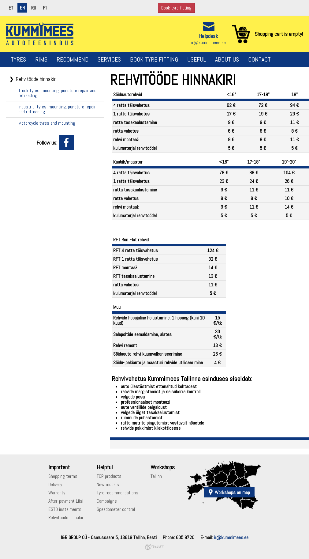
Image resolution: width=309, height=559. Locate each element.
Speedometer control (116, 509)
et (11, 8)
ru (33, 8)
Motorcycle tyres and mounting (46, 123)
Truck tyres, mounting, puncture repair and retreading (57, 93)
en (22, 8)
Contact (259, 59)
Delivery (55, 484)
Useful (196, 59)
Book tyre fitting (176, 8)
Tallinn (156, 476)
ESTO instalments (64, 509)
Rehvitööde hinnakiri (36, 78)
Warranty (56, 492)
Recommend (72, 59)
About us (227, 59)
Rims (41, 59)
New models (108, 484)
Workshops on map (232, 492)
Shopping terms (62, 476)
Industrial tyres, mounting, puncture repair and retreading (57, 109)
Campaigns (107, 501)
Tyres (18, 59)
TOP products (109, 476)
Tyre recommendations (117, 492)
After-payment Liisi (65, 501)
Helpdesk (208, 36)
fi (45, 8)
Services (109, 59)
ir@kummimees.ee (208, 42)
